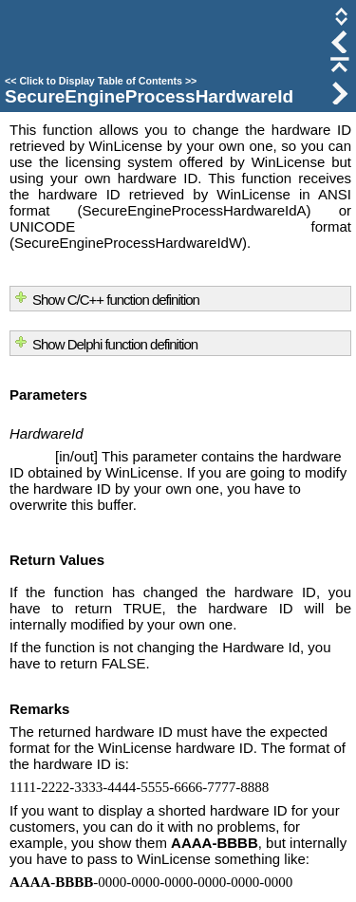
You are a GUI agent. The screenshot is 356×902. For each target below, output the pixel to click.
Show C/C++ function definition (115, 299)
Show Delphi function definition (114, 344)
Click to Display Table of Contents (100, 80)
